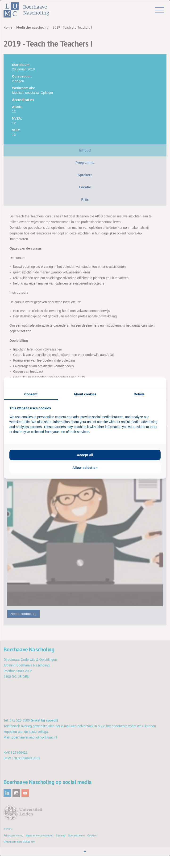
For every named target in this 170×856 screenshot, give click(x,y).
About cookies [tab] (85, 394)
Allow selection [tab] (85, 468)
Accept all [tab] (85, 455)
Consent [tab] (30, 394)
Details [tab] (139, 394)
